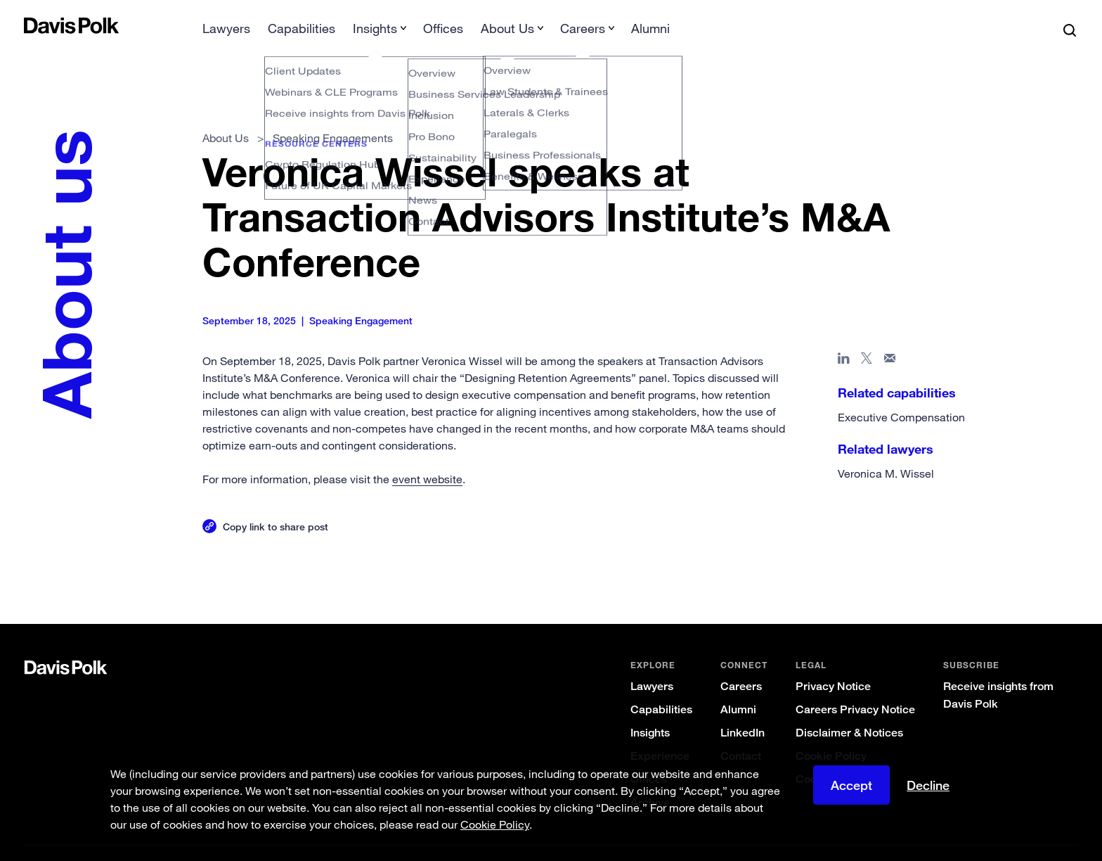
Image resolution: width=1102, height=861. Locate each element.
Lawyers (651, 663)
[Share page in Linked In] (844, 338)
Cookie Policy (831, 733)
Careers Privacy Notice (855, 687)
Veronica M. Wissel (886, 451)
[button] (33, 25)
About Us (225, 115)
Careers (741, 663)
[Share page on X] (867, 338)
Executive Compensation (901, 395)
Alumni (738, 687)
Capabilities (661, 687)
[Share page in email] (890, 338)
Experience (659, 733)
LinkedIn (742, 710)
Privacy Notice (833, 663)
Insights (650, 710)
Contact (740, 733)
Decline (928, 785)
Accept (851, 785)
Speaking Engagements (333, 115)
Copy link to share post (275, 504)
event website (427, 456)
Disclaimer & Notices (849, 710)
